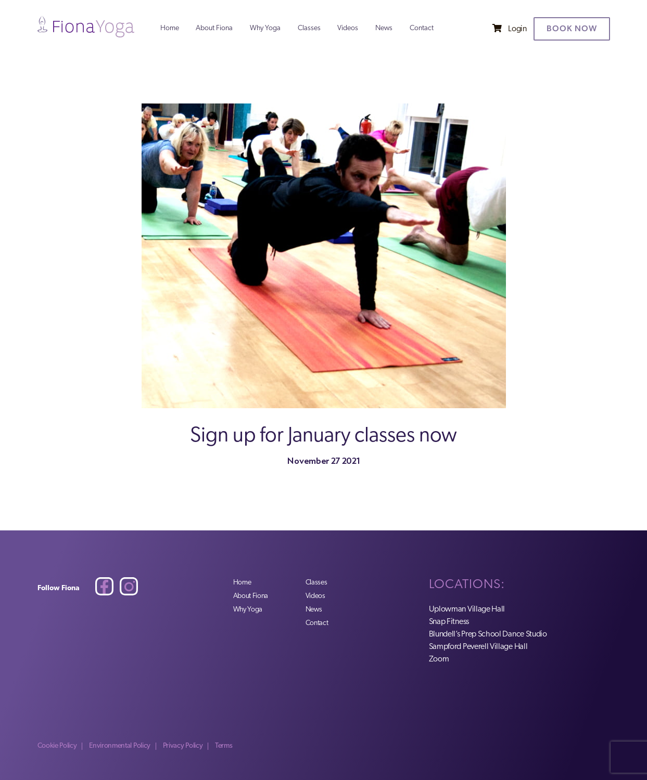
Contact (422, 28)
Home (169, 28)
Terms (223, 746)
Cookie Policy (57, 746)
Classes (309, 28)
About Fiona (214, 28)
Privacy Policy (183, 746)
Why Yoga (265, 28)
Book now (572, 28)
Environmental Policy (119, 746)
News (383, 28)
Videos (347, 28)
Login (517, 29)
